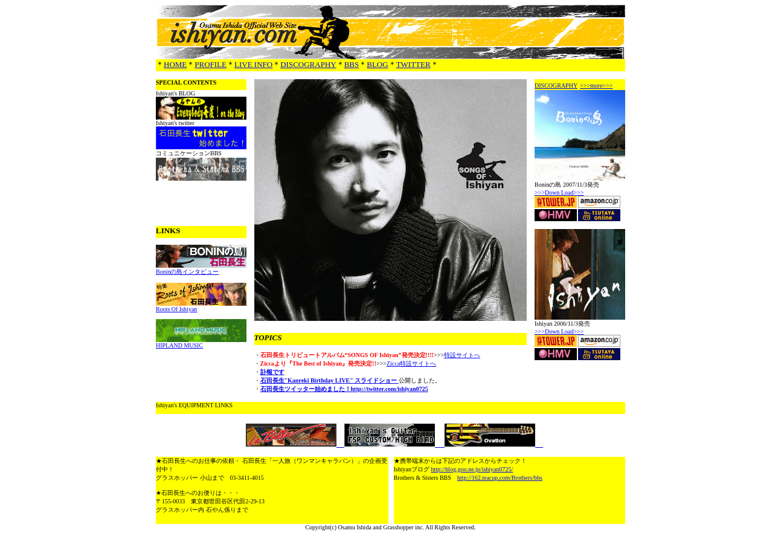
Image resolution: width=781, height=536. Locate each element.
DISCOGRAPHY (308, 64)
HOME (175, 64)
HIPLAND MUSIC (179, 345)
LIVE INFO (253, 64)
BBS (351, 64)
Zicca (393, 363)
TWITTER (413, 64)
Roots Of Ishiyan (176, 309)
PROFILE (210, 64)
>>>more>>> (596, 85)
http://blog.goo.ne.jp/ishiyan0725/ (472, 469)
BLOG (377, 64)
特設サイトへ (462, 355)
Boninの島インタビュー (187, 271)
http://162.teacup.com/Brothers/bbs (499, 477)
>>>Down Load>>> (559, 192)
